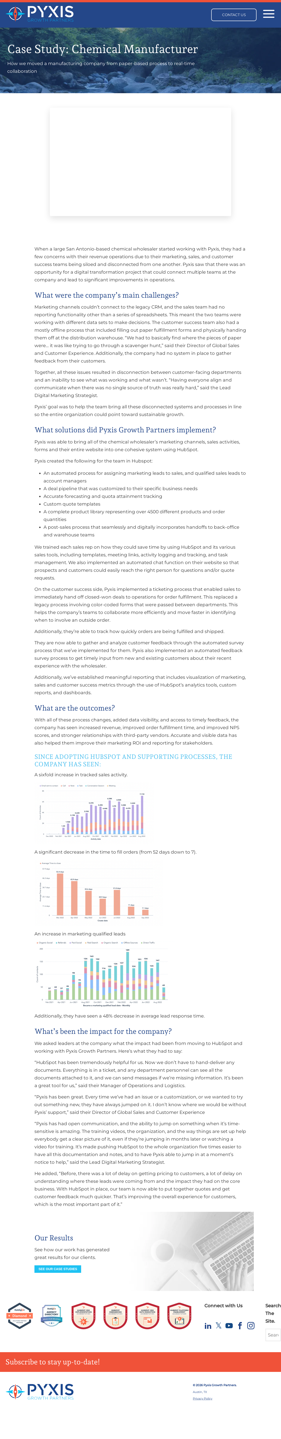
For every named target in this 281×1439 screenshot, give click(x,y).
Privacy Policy (202, 1398)
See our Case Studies (58, 1269)
